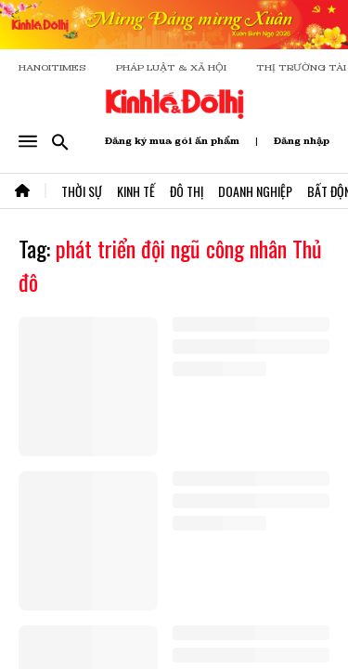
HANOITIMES (52, 67)
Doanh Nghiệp (255, 191)
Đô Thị (186, 191)
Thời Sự (81, 191)
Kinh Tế (136, 191)
